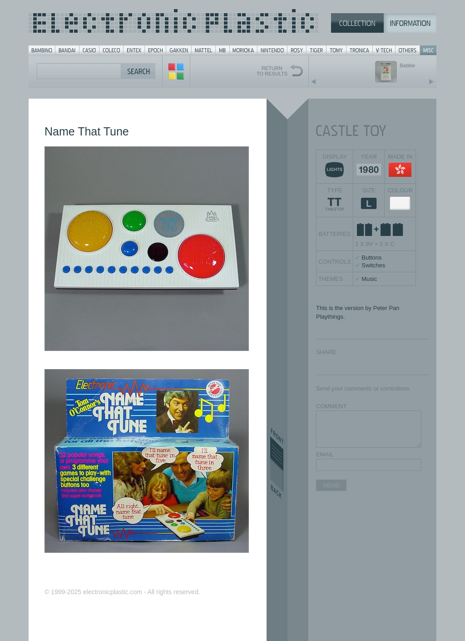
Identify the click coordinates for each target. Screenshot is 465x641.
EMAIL (325, 454)
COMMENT (331, 406)
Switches (373, 265)
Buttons (371, 257)
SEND (331, 485)
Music (369, 278)
